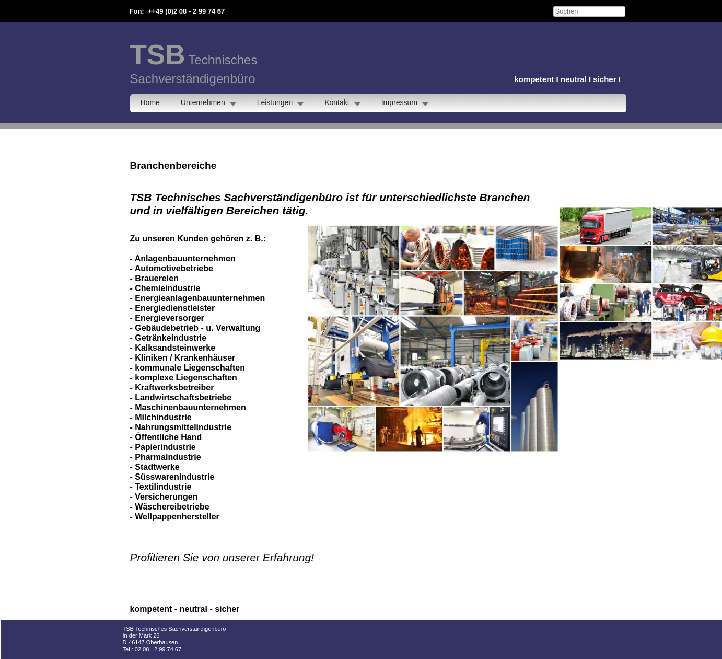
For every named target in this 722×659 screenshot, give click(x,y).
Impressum (399, 102)
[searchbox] (589, 11)
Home (150, 102)
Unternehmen (203, 102)
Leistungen (275, 102)
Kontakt (336, 102)
